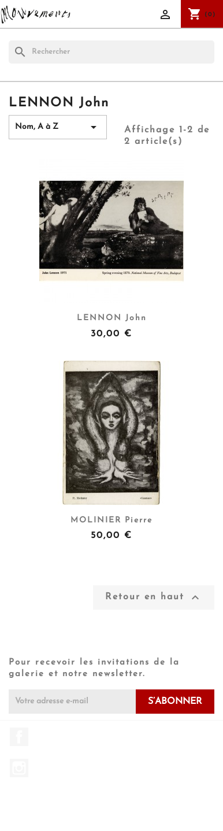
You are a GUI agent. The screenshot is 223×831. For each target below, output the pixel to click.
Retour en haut (153, 597)
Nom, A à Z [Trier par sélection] (58, 127)
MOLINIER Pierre (111, 520)
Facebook (19, 737)
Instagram (19, 768)
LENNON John (112, 318)
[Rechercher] (111, 52)
